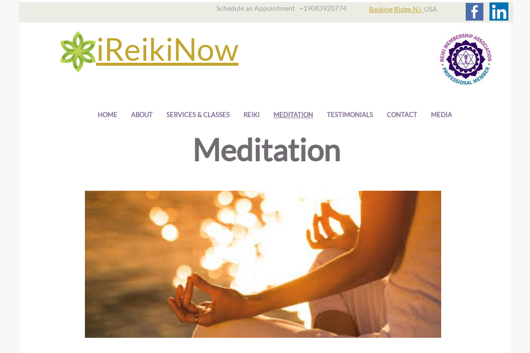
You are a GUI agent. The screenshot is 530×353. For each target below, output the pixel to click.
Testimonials (350, 115)
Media (441, 115)
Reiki (251, 115)
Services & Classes (198, 115)
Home (107, 115)
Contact (402, 115)
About (142, 115)
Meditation (293, 115)
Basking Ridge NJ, (396, 9)
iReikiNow (167, 49)
